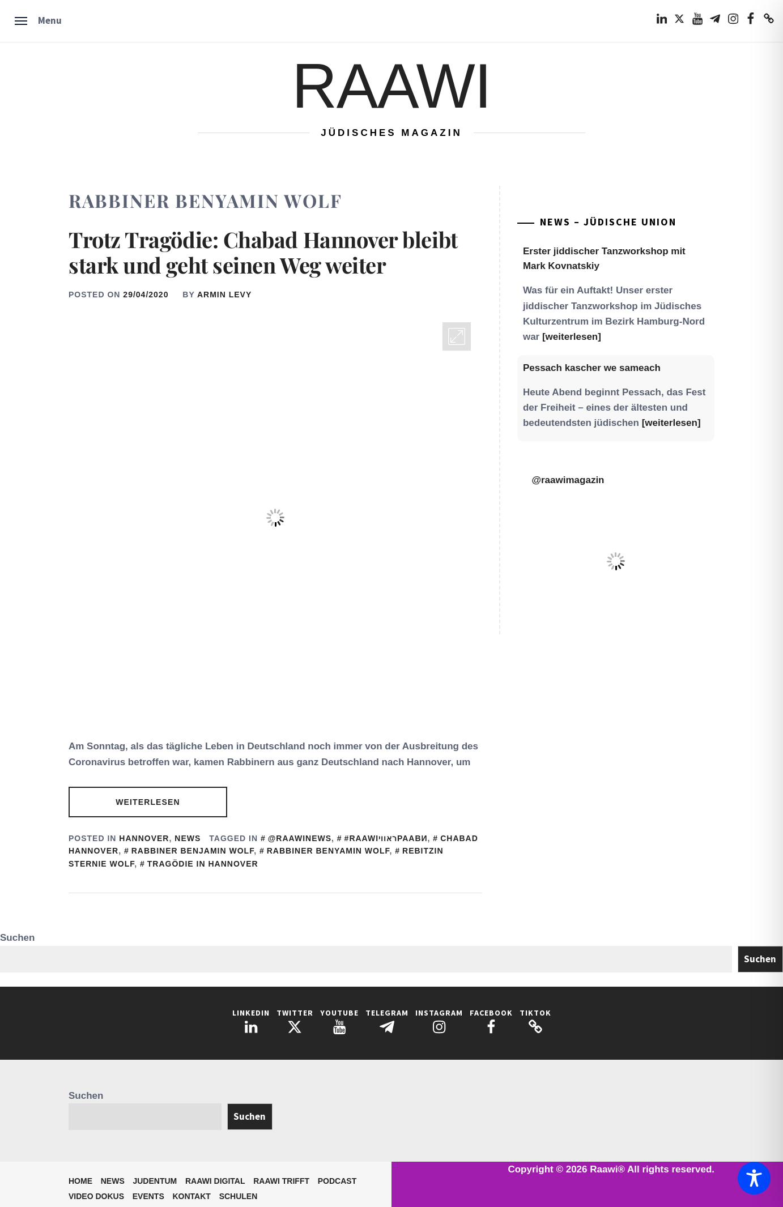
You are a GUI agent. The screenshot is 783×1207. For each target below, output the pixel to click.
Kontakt (192, 1196)
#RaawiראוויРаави (386, 838)
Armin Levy (224, 294)
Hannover (144, 838)
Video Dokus (96, 1196)
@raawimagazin (567, 480)
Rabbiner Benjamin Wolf (192, 850)
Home (80, 1180)
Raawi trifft (281, 1180)
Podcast (337, 1180)
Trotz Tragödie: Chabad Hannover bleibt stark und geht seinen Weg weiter (263, 252)
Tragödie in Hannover (202, 863)
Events (148, 1196)
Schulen (238, 1196)
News (188, 838)
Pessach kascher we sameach (592, 367)
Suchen (17, 937)
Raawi (391, 86)
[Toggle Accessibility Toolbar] (754, 1178)
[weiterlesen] (571, 336)
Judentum (155, 1180)
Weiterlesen (148, 802)
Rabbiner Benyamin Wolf (328, 850)
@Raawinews (299, 838)
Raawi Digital (215, 1180)
